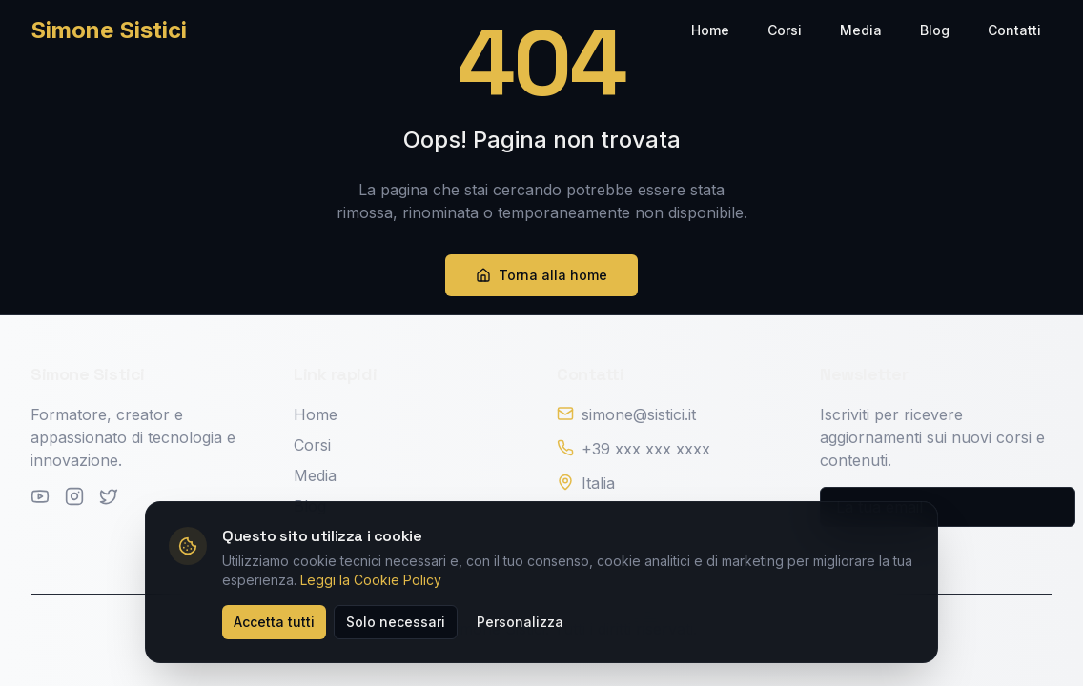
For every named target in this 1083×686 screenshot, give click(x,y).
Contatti (1014, 30)
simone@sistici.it (639, 414)
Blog (935, 30)
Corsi (784, 30)
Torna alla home (541, 275)
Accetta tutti (274, 622)
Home (710, 30)
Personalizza (520, 622)
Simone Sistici (109, 30)
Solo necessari (395, 622)
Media (861, 30)
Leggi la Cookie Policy (370, 580)
